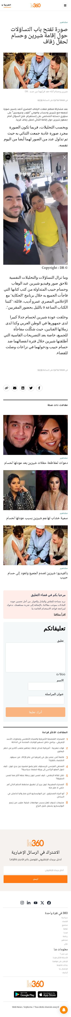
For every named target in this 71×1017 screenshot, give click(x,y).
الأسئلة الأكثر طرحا (60, 957)
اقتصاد (65, 921)
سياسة (65, 917)
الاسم (60, 680)
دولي (66, 944)
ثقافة (65, 929)
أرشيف (65, 972)
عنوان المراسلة (54, 694)
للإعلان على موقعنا (60, 961)
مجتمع (65, 925)
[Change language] (7, 5)
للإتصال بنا (63, 969)
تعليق (60, 640)
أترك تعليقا (35, 712)
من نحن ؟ (64, 954)
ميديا (66, 932)
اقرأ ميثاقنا (59, 614)
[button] (64, 1010)
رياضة (65, 936)
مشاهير (64, 22)
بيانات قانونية (62, 965)
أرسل (35, 879)
